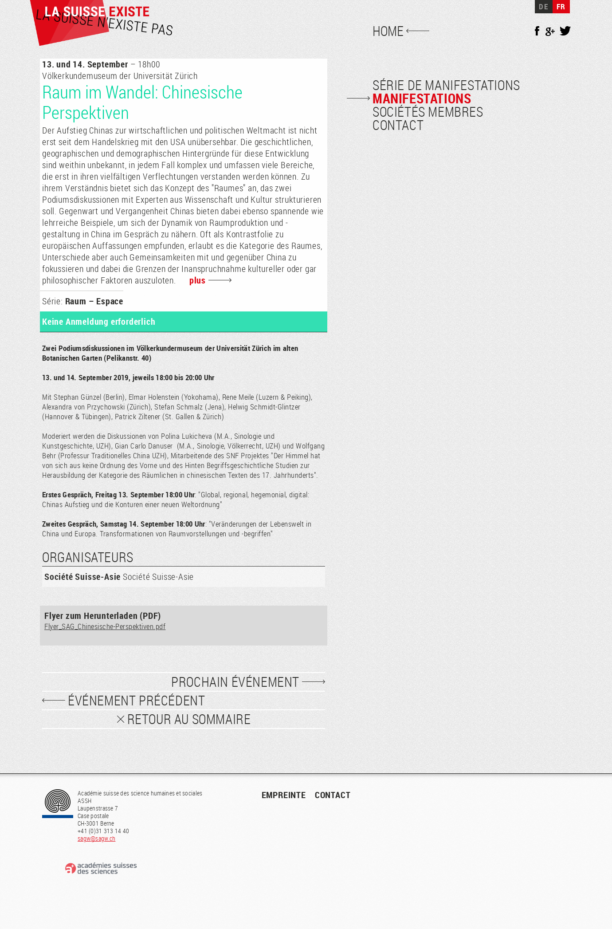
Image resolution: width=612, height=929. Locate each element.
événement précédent (136, 700)
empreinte (284, 795)
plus (197, 280)
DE (543, 6)
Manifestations (422, 98)
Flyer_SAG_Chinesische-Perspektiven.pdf (104, 626)
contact (333, 795)
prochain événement (235, 682)
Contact (398, 125)
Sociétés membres (428, 112)
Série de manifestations (446, 85)
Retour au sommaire (189, 719)
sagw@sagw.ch (96, 838)
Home (388, 31)
